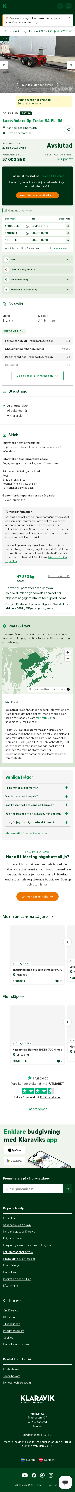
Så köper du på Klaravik (17, 1224)
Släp (44, 31)
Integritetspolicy (13, 1330)
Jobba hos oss (11, 1376)
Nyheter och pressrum (17, 1382)
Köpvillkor (9, 1218)
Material (52, 1485)
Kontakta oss (11, 1369)
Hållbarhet (9, 1317)
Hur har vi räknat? (59, 576)
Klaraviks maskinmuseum (18, 1344)
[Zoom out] (68, 658)
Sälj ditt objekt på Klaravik (19, 1231)
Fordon (12, 31)
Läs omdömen (37, 1109)
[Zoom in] (68, 652)
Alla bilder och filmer (39, 84)
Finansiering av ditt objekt (19, 1258)
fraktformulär (44, 717)
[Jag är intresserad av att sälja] (37, 195)
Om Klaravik (10, 1310)
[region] (37, 670)
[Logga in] (60, 6)
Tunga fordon (29, 31)
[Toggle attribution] (68, 689)
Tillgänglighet (11, 1324)
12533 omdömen (50, 1097)
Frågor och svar (12, 1238)
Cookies (8, 1337)
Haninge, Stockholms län (21, 127)
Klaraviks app (11, 1272)
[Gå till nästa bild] (67, 942)
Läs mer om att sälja (37, 896)
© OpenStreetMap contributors (47, 689)
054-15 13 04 (45, 1434)
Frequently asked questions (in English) (27, 1245)
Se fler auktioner (29, 103)
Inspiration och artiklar (17, 1279)
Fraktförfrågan (12, 1265)
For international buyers (18, 1251)
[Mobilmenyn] (68, 6)
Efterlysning (10, 1285)
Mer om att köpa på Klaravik (24, 833)
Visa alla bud (60, 248)
